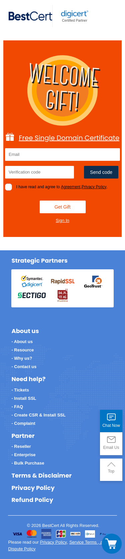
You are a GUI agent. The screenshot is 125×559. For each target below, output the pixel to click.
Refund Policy (32, 500)
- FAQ (17, 406)
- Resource (22, 349)
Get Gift (62, 207)
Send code (101, 172)
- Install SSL (23, 398)
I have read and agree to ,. (62, 187)
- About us (22, 341)
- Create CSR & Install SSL (38, 414)
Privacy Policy (94, 187)
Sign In (62, 220)
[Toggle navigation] (112, 544)
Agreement (71, 187)
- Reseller (21, 446)
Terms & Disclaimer (41, 475)
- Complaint (23, 423)
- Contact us (23, 366)
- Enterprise (23, 454)
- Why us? (21, 358)
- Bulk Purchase (27, 463)
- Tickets (20, 389)
